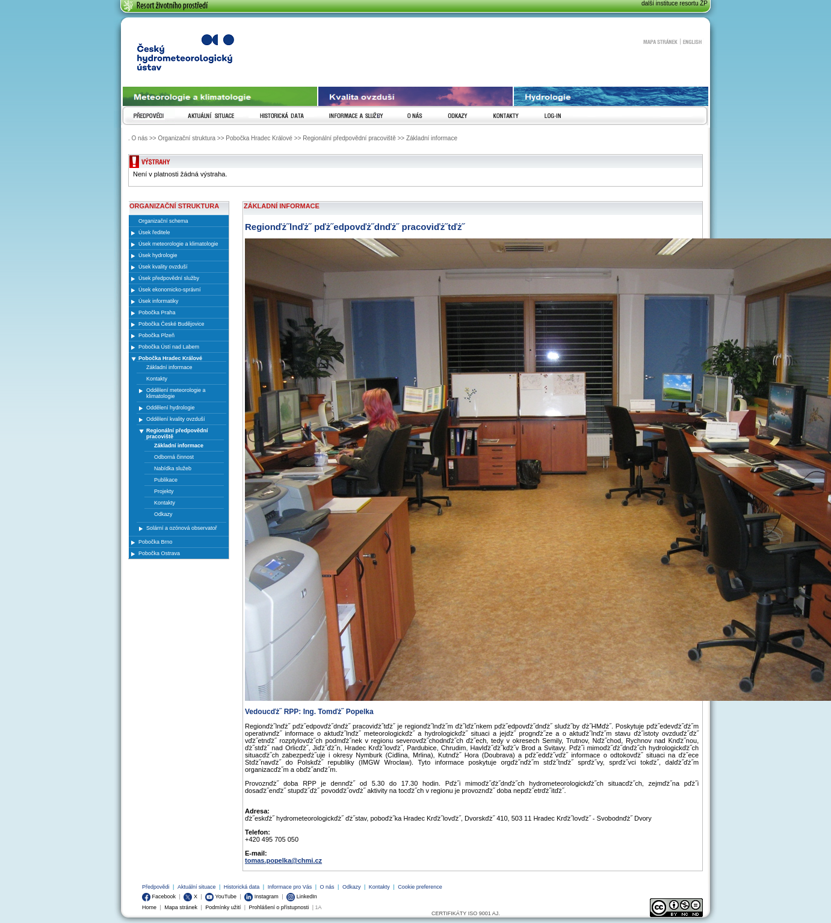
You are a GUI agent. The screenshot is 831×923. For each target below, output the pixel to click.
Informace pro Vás (290, 887)
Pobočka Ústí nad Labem (168, 347)
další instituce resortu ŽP (674, 3)
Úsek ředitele (154, 232)
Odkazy (351, 887)
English (692, 41)
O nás (327, 887)
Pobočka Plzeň (156, 335)
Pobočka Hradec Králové (170, 358)
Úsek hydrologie (158, 255)
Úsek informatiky (158, 301)
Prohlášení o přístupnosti (279, 907)
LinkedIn (301, 896)
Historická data (242, 887)
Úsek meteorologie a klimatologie (178, 244)
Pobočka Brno (155, 542)
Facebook (159, 896)
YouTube (220, 896)
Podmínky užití (223, 907)
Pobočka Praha (157, 312)
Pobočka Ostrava (159, 553)
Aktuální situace (197, 887)
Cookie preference (420, 887)
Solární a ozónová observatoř (181, 528)
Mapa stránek (660, 41)
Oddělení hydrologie (170, 408)
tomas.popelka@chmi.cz (283, 860)
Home (149, 907)
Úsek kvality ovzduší (163, 267)
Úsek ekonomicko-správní (169, 290)
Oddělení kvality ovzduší (175, 419)
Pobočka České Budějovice (171, 324)
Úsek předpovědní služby (168, 278)
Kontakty (379, 887)
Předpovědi (156, 887)
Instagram (261, 896)
